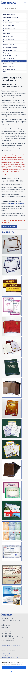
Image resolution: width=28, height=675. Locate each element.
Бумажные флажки (8, 66)
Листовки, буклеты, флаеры (11, 22)
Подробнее (19, 664)
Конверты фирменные (10, 47)
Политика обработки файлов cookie (10, 645)
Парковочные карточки (10, 55)
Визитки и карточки (9, 14)
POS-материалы (8, 72)
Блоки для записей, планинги (11, 31)
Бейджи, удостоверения (10, 53)
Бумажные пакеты (8, 63)
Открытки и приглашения (10, 17)
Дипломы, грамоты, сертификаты (13, 61)
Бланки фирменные (9, 28)
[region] (14, 667)
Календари (6, 33)
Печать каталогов (8, 36)
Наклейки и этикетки (9, 69)
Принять (14, 667)
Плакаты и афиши (8, 44)
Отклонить (14, 671)
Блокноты (6, 20)
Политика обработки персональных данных (12, 644)
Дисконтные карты (8, 58)
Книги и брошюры (8, 39)
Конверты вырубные (9, 50)
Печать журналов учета (10, 42)
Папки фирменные (8, 25)
